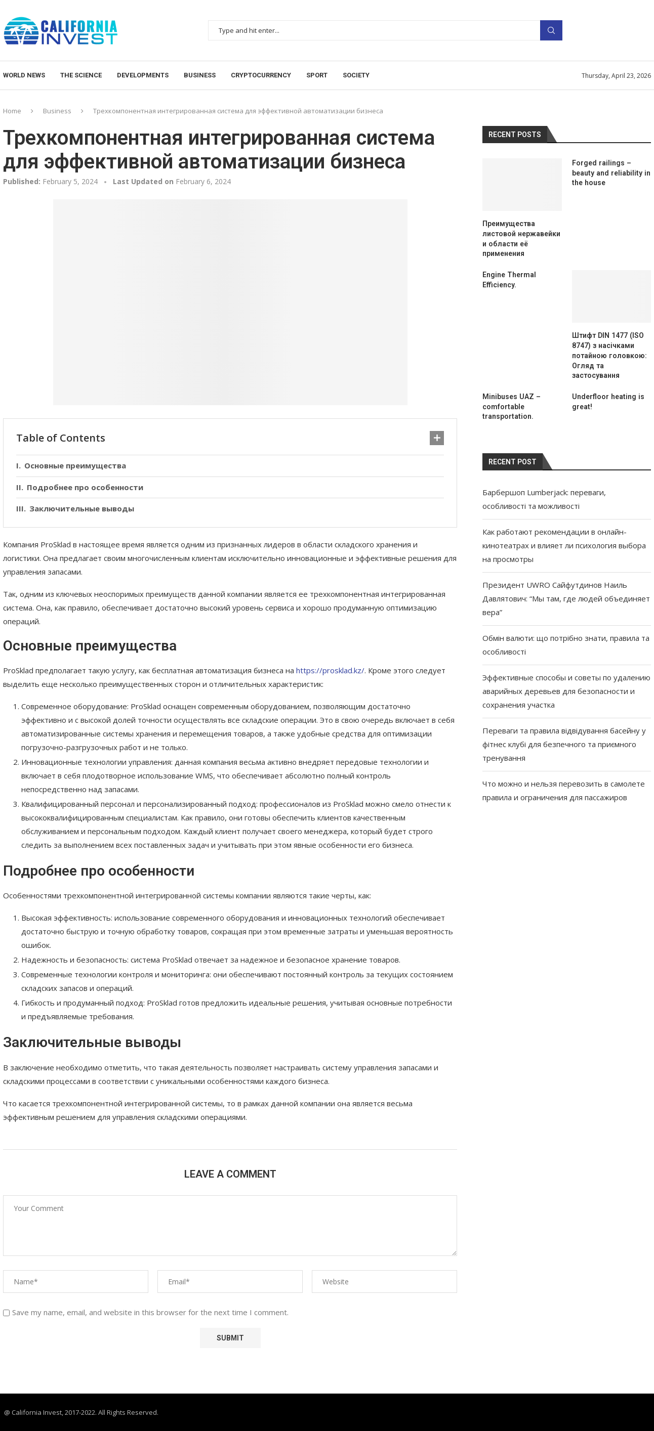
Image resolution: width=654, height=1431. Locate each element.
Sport (317, 75)
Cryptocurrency (261, 75)
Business (200, 75)
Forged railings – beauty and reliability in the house (610, 173)
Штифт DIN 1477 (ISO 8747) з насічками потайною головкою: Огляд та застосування (609, 355)
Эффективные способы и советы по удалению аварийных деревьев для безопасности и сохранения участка (566, 690)
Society (356, 75)
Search (551, 30)
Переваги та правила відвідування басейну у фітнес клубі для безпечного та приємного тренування (564, 743)
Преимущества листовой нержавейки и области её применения (521, 238)
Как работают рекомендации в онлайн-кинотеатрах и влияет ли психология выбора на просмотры (564, 544)
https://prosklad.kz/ (330, 670)
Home (12, 110)
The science (81, 75)
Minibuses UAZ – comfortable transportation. (510, 406)
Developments (143, 75)
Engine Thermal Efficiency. (509, 280)
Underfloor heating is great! (607, 401)
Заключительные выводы (81, 508)
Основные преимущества (75, 465)
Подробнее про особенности (85, 487)
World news (24, 75)
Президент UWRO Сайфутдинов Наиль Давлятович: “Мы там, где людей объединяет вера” (566, 598)
